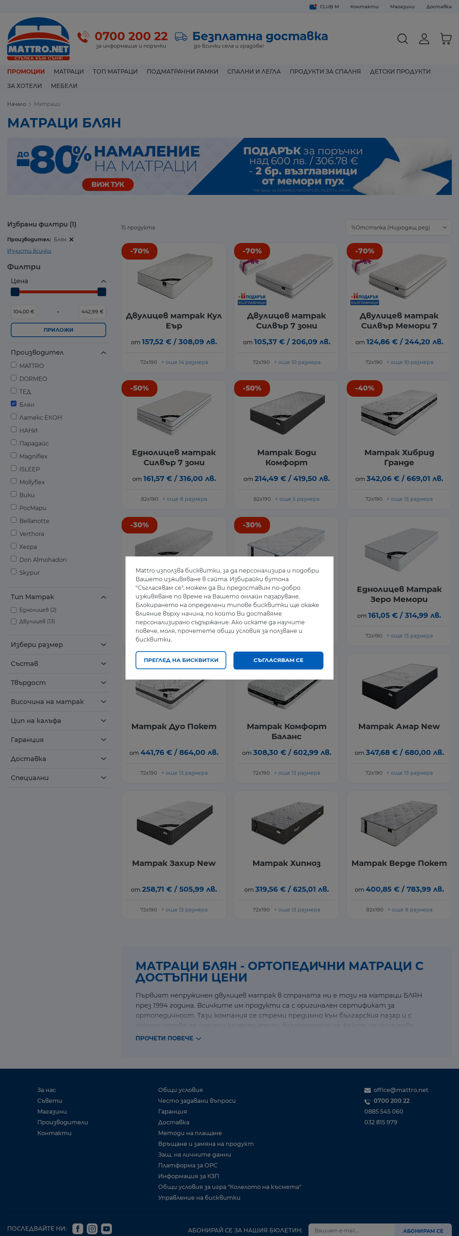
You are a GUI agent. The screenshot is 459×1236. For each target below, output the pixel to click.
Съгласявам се (278, 660)
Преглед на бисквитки (181, 660)
